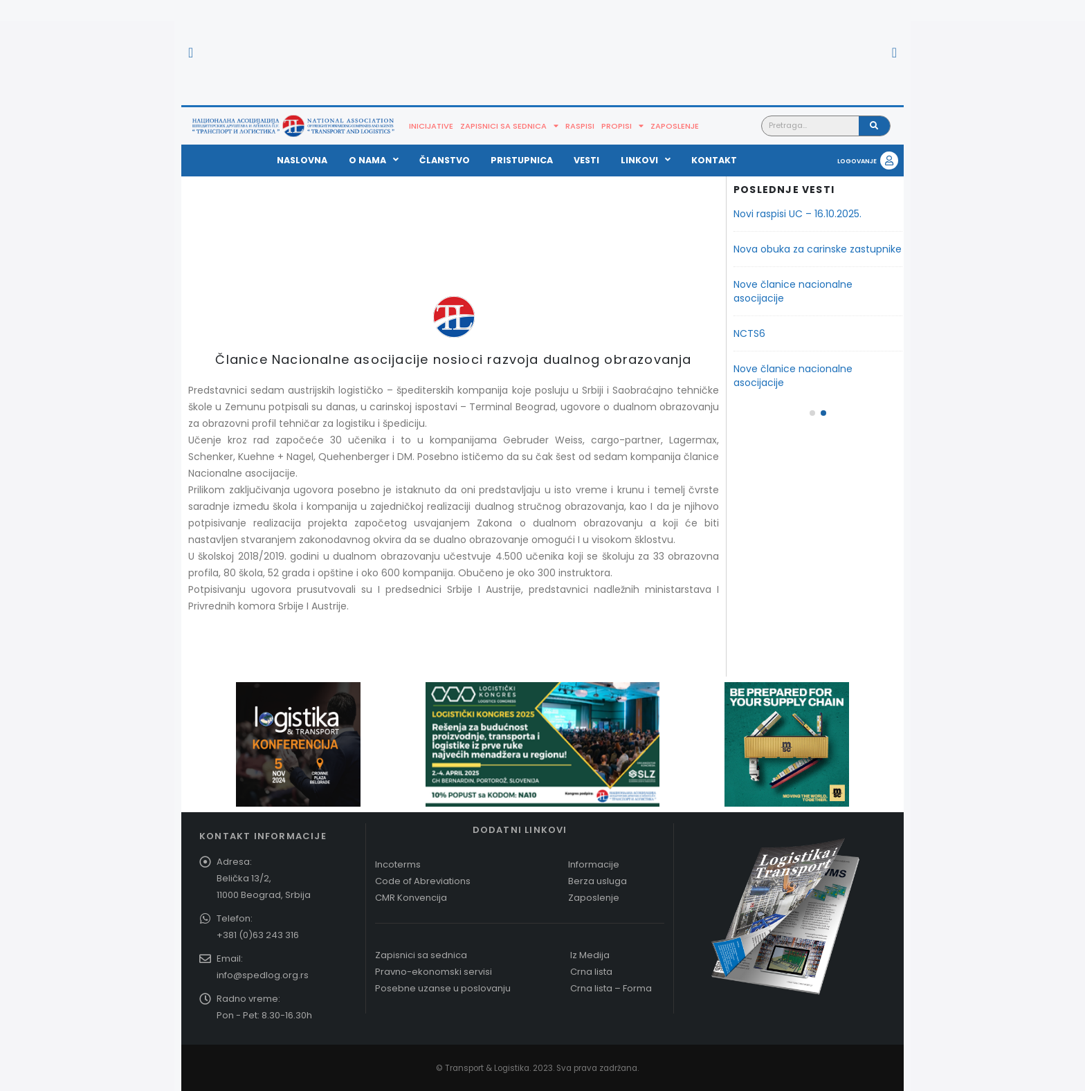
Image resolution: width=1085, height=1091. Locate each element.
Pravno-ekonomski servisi (433, 971)
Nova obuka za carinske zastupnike (817, 249)
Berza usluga (597, 881)
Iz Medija (590, 955)
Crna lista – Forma (611, 988)
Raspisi (579, 125)
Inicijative (431, 125)
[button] (190, 52)
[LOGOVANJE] (889, 160)
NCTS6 (749, 333)
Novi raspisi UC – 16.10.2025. (797, 214)
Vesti (586, 160)
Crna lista (591, 971)
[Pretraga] (874, 126)
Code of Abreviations (423, 881)
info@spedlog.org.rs (263, 975)
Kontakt (714, 160)
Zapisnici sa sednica (509, 126)
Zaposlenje (674, 125)
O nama (374, 160)
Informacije (593, 864)
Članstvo (444, 160)
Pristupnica (522, 160)
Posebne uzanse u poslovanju (443, 988)
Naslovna (302, 160)
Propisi (622, 126)
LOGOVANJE (857, 161)
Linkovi (646, 160)
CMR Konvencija (411, 897)
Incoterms (398, 864)
